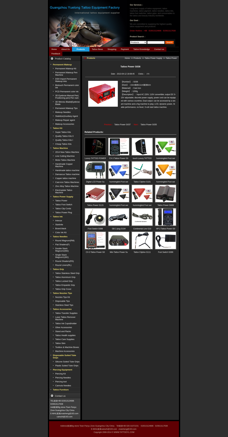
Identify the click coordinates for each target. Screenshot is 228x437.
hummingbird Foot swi (165, 158)
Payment (125, 49)
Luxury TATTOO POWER (95, 158)
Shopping (112, 49)
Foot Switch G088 (95, 229)
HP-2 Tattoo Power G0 (165, 229)
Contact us (159, 49)
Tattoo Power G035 (149, 124)
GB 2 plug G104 (119, 229)
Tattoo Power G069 (166, 205)
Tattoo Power (171, 58)
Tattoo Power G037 (122, 124)
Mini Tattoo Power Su (119, 252)
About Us (65, 49)
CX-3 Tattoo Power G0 (118, 158)
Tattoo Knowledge (141, 49)
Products (81, 49)
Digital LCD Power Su (95, 182)
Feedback (55, 54)
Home (54, 49)
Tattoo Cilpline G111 (142, 252)
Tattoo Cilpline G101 (142, 182)
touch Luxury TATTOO (142, 158)
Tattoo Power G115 (95, 205)
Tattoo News (97, 49)
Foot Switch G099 (165, 252)
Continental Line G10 (142, 229)
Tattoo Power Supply (153, 58)
